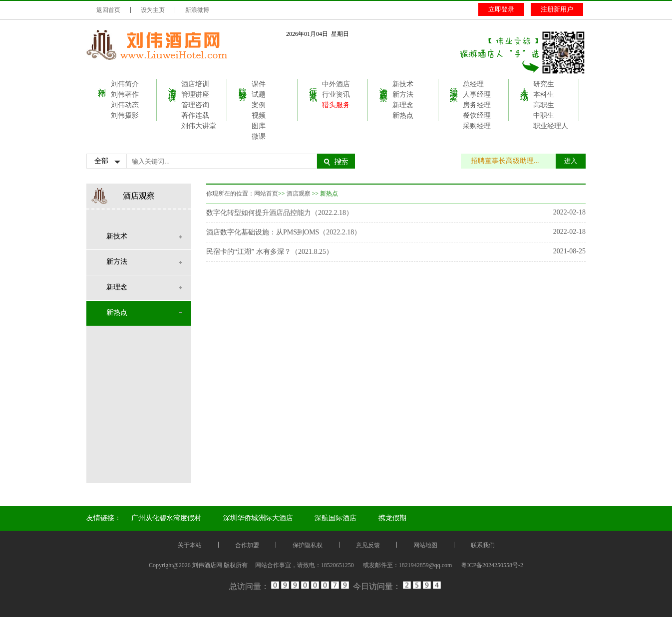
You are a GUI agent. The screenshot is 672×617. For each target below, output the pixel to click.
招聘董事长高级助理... (510, 161)
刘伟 (102, 83)
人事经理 (477, 94)
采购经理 (477, 126)
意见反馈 (368, 545)
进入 (570, 161)
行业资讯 (313, 85)
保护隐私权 (308, 545)
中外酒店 (336, 84)
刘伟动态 (125, 105)
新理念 (402, 105)
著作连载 (195, 115)
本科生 (543, 94)
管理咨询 (195, 105)
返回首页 (108, 9)
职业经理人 (550, 126)
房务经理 (477, 105)
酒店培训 (172, 85)
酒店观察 (383, 85)
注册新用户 (557, 9)
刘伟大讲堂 (198, 126)
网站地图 (425, 545)
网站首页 (266, 193)
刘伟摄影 (125, 115)
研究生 (543, 84)
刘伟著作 (125, 94)
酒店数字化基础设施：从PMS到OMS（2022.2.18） (283, 232)
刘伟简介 (125, 84)
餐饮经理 (477, 115)
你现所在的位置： (230, 193)
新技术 (402, 84)
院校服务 (243, 85)
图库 (259, 126)
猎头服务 (336, 105)
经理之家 (454, 85)
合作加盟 (247, 545)
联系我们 (483, 545)
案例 (259, 105)
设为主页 (153, 9)
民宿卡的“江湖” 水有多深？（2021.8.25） (269, 251)
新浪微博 (197, 9)
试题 (259, 94)
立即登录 (501, 9)
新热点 (402, 115)
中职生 (543, 115)
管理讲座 (195, 94)
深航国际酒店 (335, 518)
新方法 (402, 94)
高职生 (543, 105)
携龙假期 (392, 518)
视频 (259, 115)
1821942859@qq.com (425, 565)
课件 (259, 84)
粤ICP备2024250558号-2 (492, 565)
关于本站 (190, 545)
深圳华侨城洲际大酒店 (258, 518)
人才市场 (524, 85)
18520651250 (337, 565)
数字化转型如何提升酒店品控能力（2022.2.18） (279, 212)
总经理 (473, 84)
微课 (259, 136)
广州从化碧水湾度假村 (166, 518)
